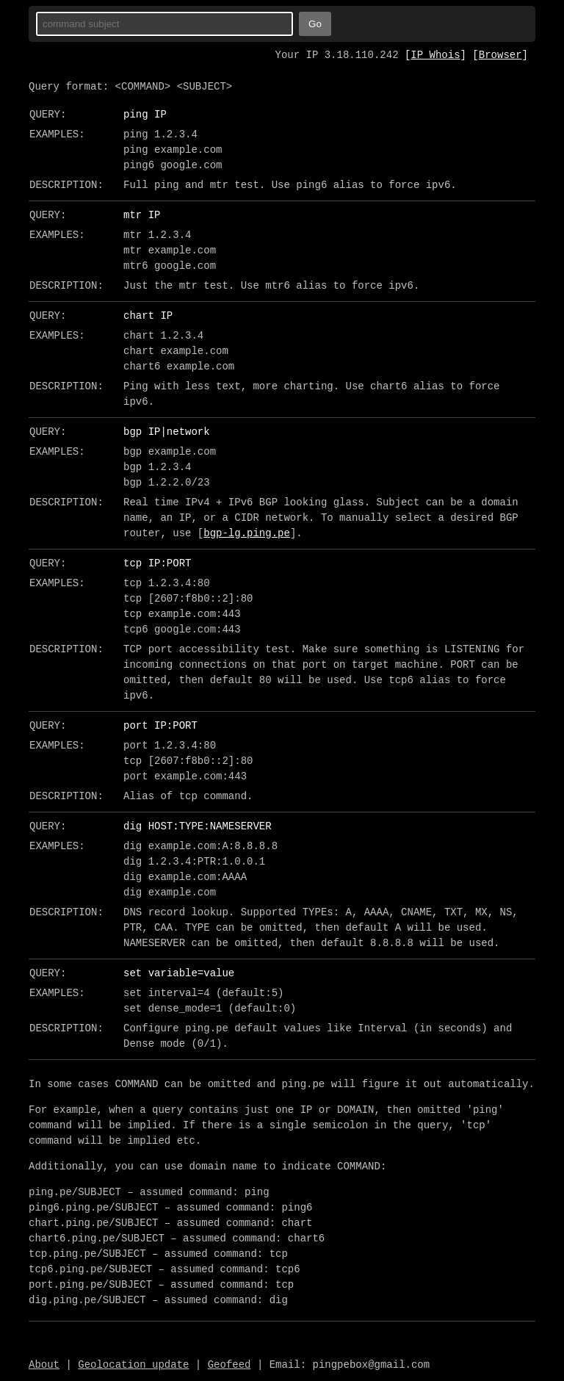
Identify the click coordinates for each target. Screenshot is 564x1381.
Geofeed (229, 1365)
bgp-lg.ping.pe (246, 533)
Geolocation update (133, 1365)
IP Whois (435, 55)
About (44, 1365)
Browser (500, 55)
